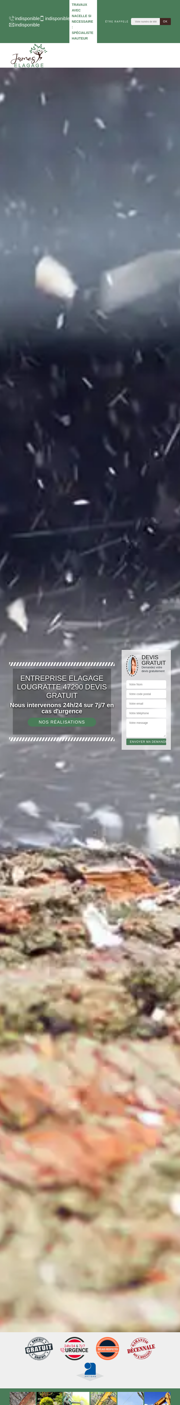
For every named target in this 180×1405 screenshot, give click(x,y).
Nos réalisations (62, 722)
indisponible (22, 18)
